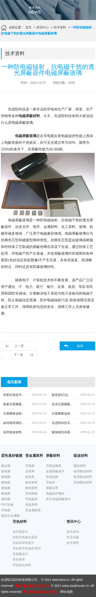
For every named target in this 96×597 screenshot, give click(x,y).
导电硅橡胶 (53, 465)
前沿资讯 (73, 531)
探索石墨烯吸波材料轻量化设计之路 (28, 404)
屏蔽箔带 (52, 488)
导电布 (50, 482)
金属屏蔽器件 (55, 471)
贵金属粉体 (33, 510)
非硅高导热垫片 (23, 543)
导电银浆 (31, 499)
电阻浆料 (31, 504)
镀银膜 (5, 471)
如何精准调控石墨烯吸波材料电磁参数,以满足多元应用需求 (44, 423)
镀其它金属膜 (10, 515)
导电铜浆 (31, 493)
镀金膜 (5, 465)
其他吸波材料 (83, 482)
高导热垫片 (20, 531)
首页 (28, 27)
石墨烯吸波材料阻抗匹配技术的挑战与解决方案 (35, 413)
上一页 (19, 346)
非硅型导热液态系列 (27, 548)
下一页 (18, 355)
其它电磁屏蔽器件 (58, 499)
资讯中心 (42, 27)
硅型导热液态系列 (25, 537)
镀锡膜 (5, 493)
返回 (80, 346)
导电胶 (30, 465)
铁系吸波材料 (83, 477)
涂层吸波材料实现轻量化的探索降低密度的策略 (35, 432)
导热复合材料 (22, 565)
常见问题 (73, 537)
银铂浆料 (31, 482)
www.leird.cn (61, 579)
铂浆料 (30, 477)
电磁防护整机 (55, 493)
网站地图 (66, 591)
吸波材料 (80, 465)
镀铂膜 (5, 482)
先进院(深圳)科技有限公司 (19, 579)
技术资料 (60, 27)
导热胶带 (19, 559)
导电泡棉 (52, 477)
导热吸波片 (20, 554)
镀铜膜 (5, 477)
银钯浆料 (31, 488)
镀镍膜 (5, 488)
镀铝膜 (5, 499)
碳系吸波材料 (83, 471)
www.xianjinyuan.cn (75, 585)
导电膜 (5, 510)
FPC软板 (7, 504)
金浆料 (30, 471)
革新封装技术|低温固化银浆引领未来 (28, 395)
